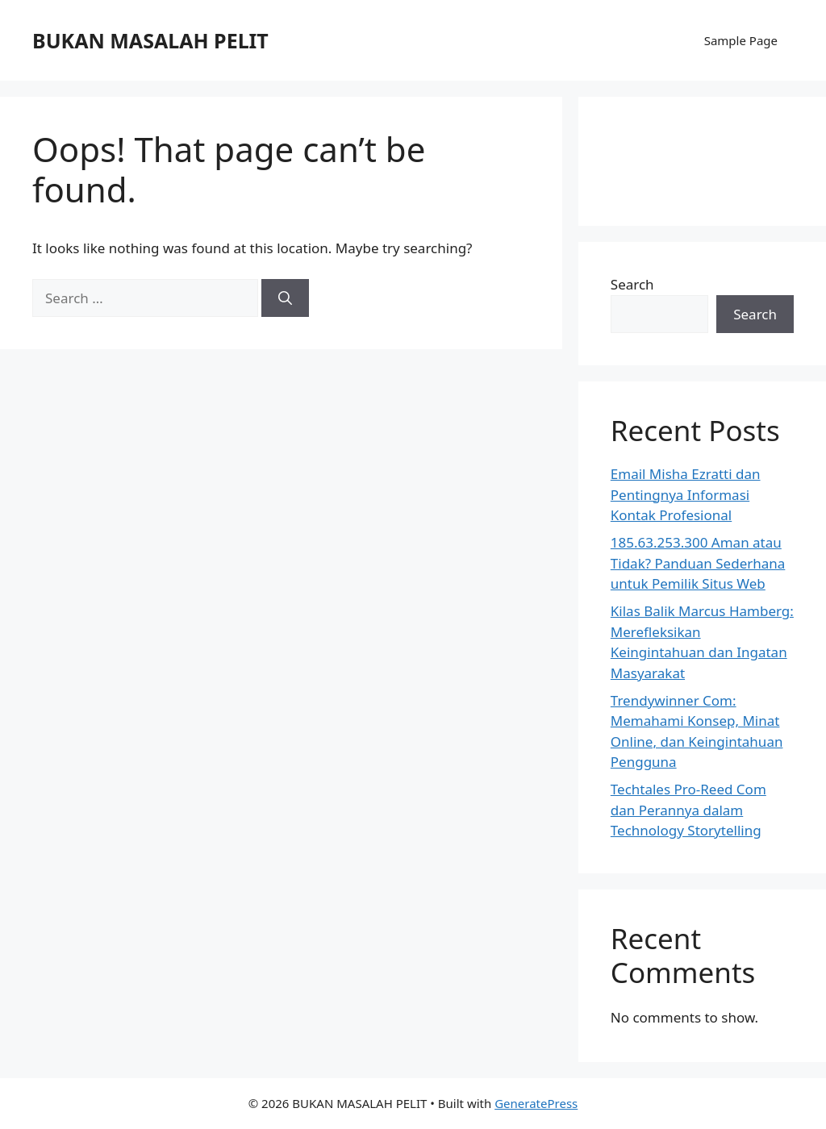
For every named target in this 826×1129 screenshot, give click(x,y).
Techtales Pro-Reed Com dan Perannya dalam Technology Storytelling (688, 809)
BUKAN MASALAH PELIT (150, 40)
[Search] (285, 298)
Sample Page (741, 40)
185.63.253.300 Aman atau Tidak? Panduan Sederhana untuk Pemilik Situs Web (698, 563)
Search (632, 284)
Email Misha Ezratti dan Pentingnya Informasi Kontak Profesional (686, 494)
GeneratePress (536, 1103)
